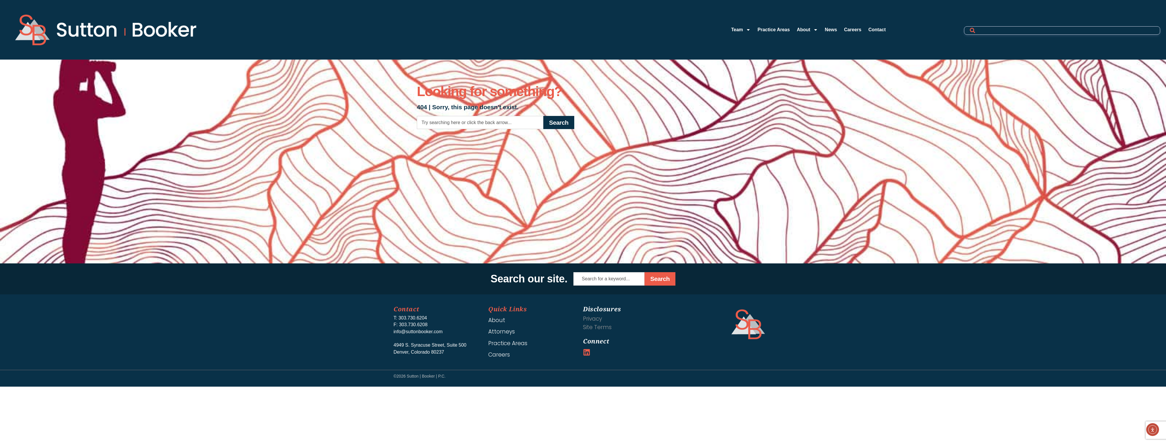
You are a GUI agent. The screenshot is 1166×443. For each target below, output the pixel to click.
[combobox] (480, 122)
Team (741, 30)
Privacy (592, 319)
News (831, 29)
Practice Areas (774, 29)
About (807, 30)
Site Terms (597, 327)
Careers (852, 29)
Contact (877, 29)
